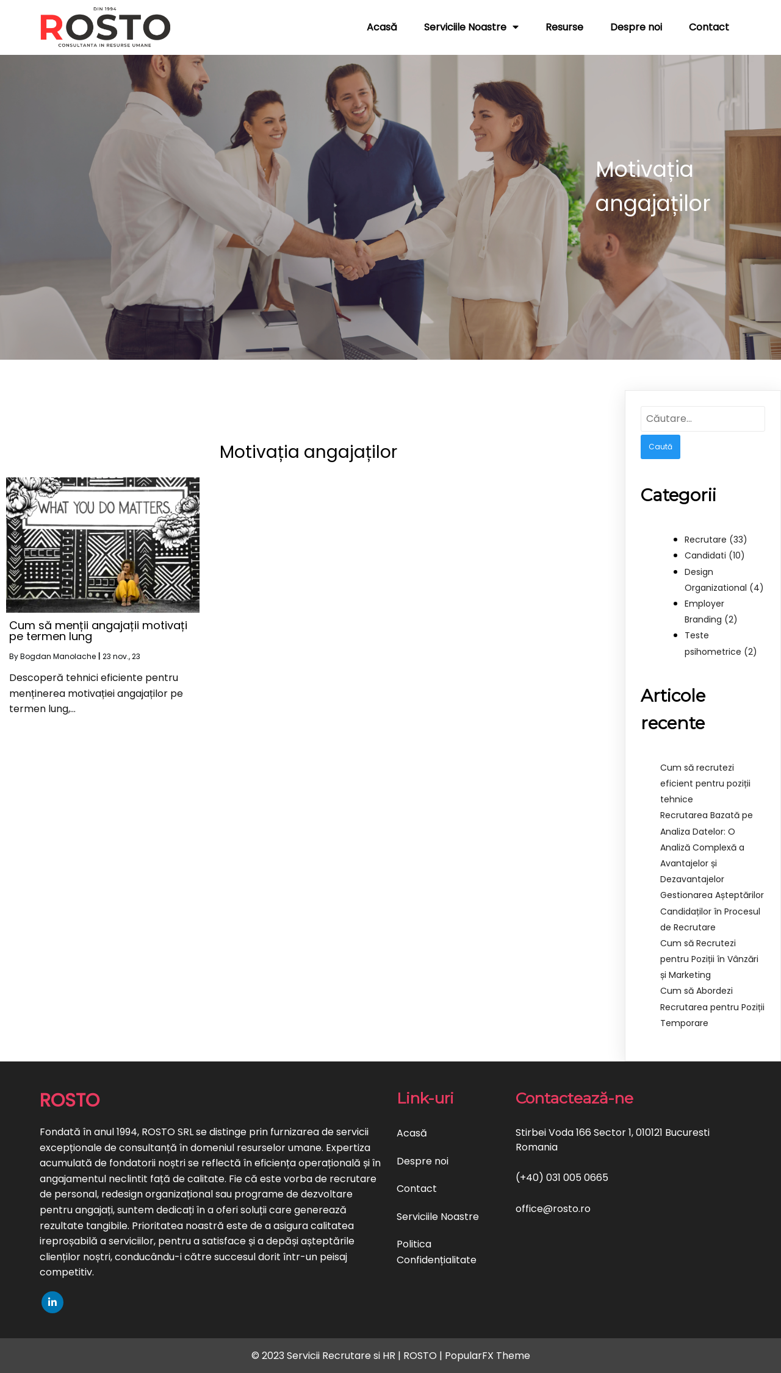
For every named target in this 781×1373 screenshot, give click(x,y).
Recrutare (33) (716, 539)
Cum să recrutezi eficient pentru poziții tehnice (705, 783)
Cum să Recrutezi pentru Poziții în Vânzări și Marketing (709, 959)
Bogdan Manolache (58, 656)
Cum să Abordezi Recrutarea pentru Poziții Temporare (712, 1007)
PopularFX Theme (487, 1356)
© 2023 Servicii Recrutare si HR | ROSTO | (348, 1356)
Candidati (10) (715, 555)
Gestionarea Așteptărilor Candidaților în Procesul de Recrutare (712, 911)
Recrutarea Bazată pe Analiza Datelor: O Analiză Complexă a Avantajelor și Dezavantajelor (706, 847)
